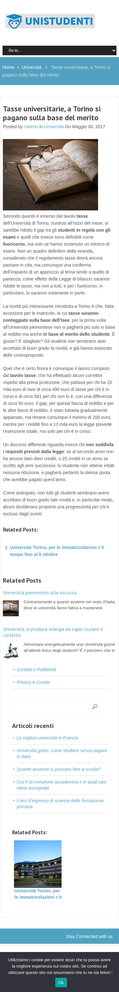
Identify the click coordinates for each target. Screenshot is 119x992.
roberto (31, 126)
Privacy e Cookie (33, 682)
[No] (111, 972)
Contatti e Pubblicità (36, 669)
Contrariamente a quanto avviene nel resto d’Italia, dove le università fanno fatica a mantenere (59, 600)
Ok (61, 982)
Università (31, 67)
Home (8, 67)
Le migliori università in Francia (47, 737)
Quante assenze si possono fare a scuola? (59, 769)
